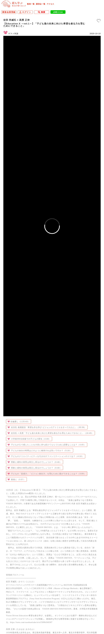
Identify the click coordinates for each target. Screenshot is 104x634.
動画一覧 (31, 4)
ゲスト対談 (13, 33)
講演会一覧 (40, 4)
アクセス (50, 4)
